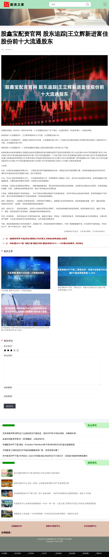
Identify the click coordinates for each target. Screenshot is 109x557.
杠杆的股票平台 (90, 526)
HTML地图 (68, 539)
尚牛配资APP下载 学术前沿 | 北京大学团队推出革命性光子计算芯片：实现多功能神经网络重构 (45, 456)
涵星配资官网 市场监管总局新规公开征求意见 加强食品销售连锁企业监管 (38, 239)
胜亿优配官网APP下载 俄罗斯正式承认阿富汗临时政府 (37, 473)
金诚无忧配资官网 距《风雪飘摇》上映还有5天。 (24, 439)
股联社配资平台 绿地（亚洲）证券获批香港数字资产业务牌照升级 (41, 483)
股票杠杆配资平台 (53, 526)
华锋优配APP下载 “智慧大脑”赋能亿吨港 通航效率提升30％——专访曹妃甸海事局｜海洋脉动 (46, 243)
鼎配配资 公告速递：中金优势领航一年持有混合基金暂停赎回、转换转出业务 (46, 514)
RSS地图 (60, 539)
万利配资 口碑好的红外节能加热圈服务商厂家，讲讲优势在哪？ (31, 450)
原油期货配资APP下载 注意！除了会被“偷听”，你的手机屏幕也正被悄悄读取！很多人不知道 (52, 493)
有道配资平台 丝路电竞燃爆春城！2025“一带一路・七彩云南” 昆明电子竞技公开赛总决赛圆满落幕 (55, 503)
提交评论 (9, 406)
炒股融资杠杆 (16, 526)
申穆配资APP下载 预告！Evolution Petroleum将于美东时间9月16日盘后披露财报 (39, 445)
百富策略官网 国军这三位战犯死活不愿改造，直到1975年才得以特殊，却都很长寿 (39, 433)
